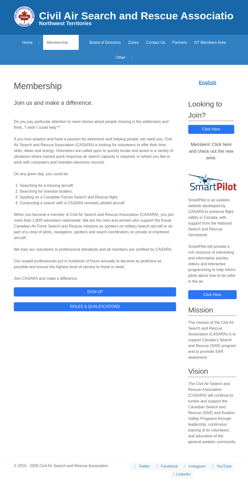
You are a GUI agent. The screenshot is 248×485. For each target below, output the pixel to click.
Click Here (211, 129)
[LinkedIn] (182, 474)
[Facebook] (166, 466)
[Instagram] (194, 466)
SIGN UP (95, 292)
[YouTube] (221, 466)
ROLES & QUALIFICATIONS (95, 306)
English (207, 82)
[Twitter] (141, 466)
